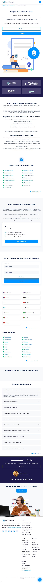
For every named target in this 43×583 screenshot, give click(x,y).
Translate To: (6, 269)
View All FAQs (36, 453)
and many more (35, 191)
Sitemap (33, 556)
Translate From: (6, 263)
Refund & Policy (35, 544)
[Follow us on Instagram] (3, 531)
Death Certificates (27, 354)
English (2, 581)
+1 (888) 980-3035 (26, 570)
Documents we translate (33, 360)
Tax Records (26, 349)
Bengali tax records (27, 177)
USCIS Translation (25, 540)
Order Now (21, 33)
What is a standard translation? (22, 407)
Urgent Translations (26, 552)
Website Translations (26, 551)
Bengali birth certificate (9, 170)
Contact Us (21, 466)
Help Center (34, 551)
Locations (24, 563)
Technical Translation (26, 554)
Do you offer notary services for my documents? (22, 436)
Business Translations (26, 525)
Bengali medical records (9, 175)
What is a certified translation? (22, 401)
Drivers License (7, 351)
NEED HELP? (40, 580)
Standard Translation (26, 523)
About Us (34, 540)
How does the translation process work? (22, 389)
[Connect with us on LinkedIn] (9, 531)
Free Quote (21, 28)
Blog (33, 552)
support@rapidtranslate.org (14, 527)
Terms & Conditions (26, 566)
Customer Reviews (36, 549)
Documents (24, 547)
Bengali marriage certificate (9, 180)
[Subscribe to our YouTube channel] (15, 531)
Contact (33, 554)
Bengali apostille (27, 182)
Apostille (6, 342)
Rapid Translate (5, 5)
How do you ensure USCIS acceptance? (22, 442)
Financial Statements (28, 339)
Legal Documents (27, 356)
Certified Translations (26, 522)
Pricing (33, 542)
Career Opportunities (26, 565)
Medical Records (27, 346)
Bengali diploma (7, 182)
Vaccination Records (28, 344)
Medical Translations (26, 532)
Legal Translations (25, 530)
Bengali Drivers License (28, 172)
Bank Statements (27, 351)
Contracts (6, 349)
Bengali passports (8, 187)
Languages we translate (33, 327)
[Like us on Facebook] (18, 531)
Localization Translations (27, 529)
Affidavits (26, 342)
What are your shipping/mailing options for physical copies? (22, 430)
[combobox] (3, 582)
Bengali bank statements (9, 177)
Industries (24, 556)
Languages (12, 5)
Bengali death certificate (28, 180)
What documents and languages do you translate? (22, 419)
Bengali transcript (8, 172)
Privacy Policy (24, 568)
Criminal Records (8, 339)
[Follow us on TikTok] (12, 531)
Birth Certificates (8, 337)
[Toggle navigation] (40, 2)
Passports (6, 354)
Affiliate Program (35, 546)
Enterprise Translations (26, 534)
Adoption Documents (8, 356)
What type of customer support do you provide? (22, 448)
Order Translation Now (21, 241)
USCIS (6, 346)
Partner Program (35, 547)
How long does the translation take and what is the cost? (22, 413)
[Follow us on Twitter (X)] (6, 531)
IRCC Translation (25, 542)
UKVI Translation (25, 544)
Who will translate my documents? (22, 424)
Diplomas (26, 337)
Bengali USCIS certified (28, 170)
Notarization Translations (27, 527)
